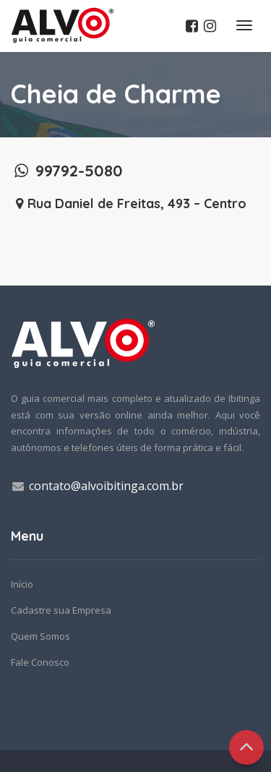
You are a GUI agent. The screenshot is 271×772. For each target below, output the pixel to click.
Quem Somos (40, 636)
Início (22, 584)
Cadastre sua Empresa (61, 610)
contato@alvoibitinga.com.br (106, 486)
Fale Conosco (40, 662)
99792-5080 (67, 170)
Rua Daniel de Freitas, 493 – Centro (128, 203)
